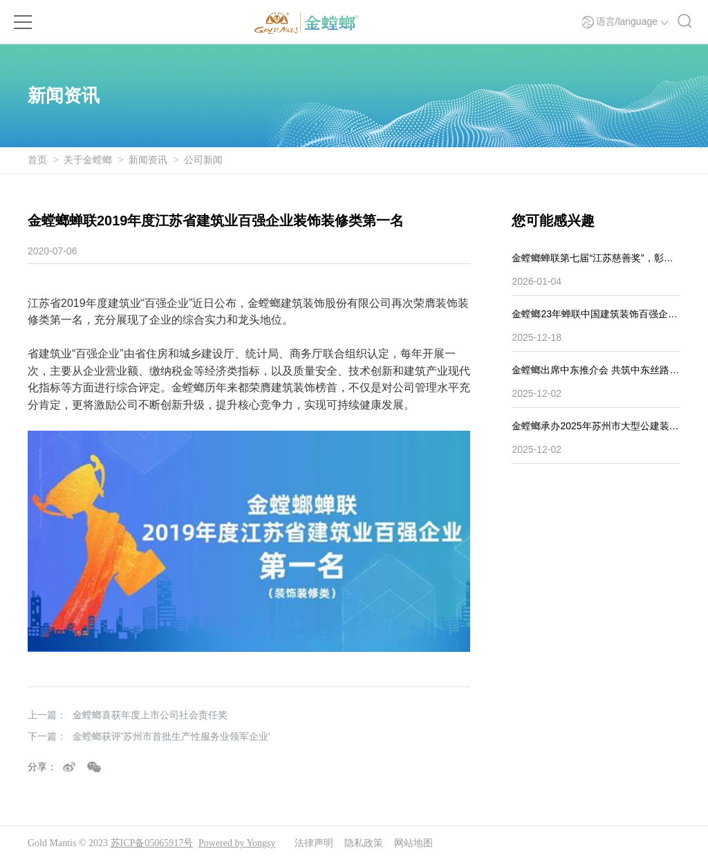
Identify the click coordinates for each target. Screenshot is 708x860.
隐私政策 (363, 843)
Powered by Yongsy (237, 843)
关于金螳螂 (88, 160)
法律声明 (314, 843)
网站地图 (413, 843)
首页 (37, 160)
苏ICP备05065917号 (152, 843)
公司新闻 (203, 160)
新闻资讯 (148, 160)
